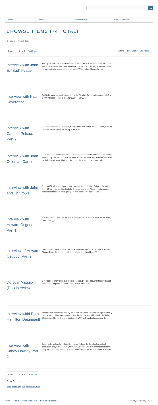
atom (9, 387)
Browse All (11, 41)
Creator (135, 51)
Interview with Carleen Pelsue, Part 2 (20, 133)
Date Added (145, 51)
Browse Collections (122, 20)
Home (10, 20)
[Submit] (150, 8)
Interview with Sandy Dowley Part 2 (22, 351)
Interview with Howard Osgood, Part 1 (20, 224)
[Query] (119, 8)
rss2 (38, 387)
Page (14, 51)
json (23, 387)
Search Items (23, 41)
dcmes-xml (16, 387)
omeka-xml (30, 387)
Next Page (32, 51)
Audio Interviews (80, 20)
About (41, 20)
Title (128, 51)
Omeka (150, 401)
